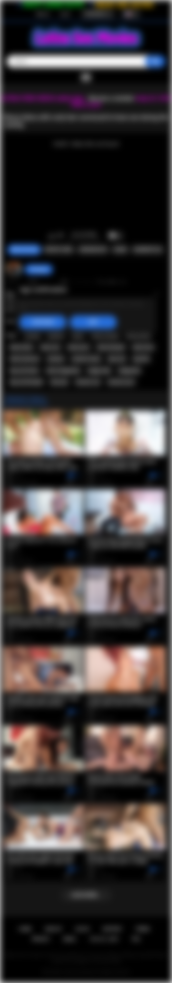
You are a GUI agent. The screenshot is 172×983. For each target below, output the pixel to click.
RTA (136, 939)
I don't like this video (60, 236)
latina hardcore (24, 358)
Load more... (86, 895)
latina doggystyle (63, 370)
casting (32, 335)
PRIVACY (41, 939)
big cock (117, 358)
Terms (142, 928)
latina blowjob (111, 347)
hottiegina (39, 269)
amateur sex (88, 382)
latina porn (78, 347)
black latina (21, 347)
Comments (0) (147, 249)
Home (25, 928)
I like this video (51, 236)
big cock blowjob (26, 382)
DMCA (69, 939)
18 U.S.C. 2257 (104, 939)
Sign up (42, 13)
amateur (56, 358)
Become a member (111, 98)
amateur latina (86, 358)
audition (56, 335)
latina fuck (143, 347)
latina (78, 335)
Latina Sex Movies (79, 972)
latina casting (105, 335)
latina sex (50, 347)
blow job (59, 382)
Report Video (58, 249)
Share (120, 249)
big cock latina (24, 370)
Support (112, 928)
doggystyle (129, 370)
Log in (65, 13)
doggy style (99, 370)
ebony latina (138, 335)
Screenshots (93, 249)
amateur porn (121, 382)
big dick (141, 358)
